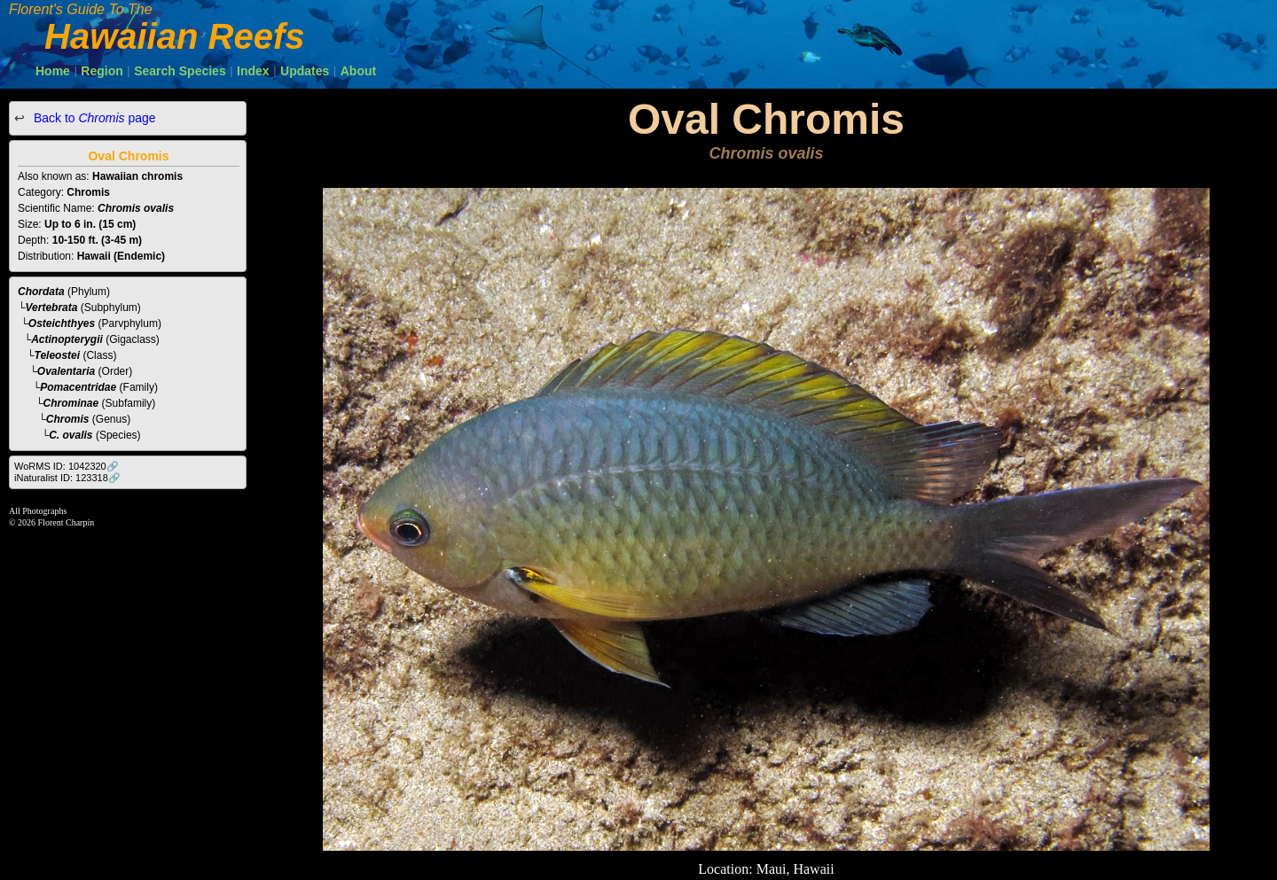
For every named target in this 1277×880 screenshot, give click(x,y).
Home (52, 71)
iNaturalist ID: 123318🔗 (67, 477)
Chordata (41, 291)
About (358, 71)
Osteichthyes (61, 323)
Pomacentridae (78, 387)
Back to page (93, 118)
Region (101, 71)
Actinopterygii (67, 339)
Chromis (68, 419)
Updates (304, 71)
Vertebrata (52, 307)
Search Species (180, 71)
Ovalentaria (66, 371)
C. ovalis (70, 435)
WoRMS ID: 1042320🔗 (66, 466)
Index (253, 71)
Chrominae (71, 403)
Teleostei (58, 355)
